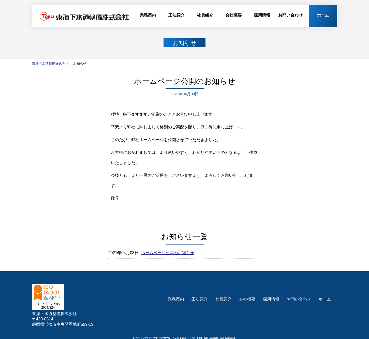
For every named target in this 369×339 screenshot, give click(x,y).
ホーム (323, 15)
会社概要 (233, 15)
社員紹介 (205, 15)
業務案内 (148, 15)
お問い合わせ (290, 15)
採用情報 (262, 15)
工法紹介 (176, 15)
